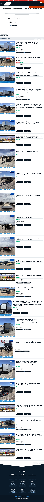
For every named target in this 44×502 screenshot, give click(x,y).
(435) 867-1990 (13, 482)
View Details (20, 52)
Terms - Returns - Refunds (20, 496)
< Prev (35, 462)
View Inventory (13, 479)
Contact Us (13, 25)
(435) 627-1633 (32, 489)
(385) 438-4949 (32, 482)
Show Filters (4, 35)
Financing (27, 496)
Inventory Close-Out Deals (36, 6)
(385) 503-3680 (13, 489)
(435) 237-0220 (22, 482)
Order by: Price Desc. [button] (5, 38)
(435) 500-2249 (22, 489)
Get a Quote (27, 52)
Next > (41, 462)
